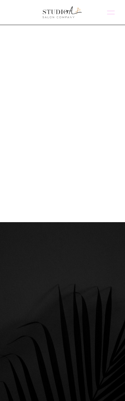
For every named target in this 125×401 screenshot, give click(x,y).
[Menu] (111, 12)
